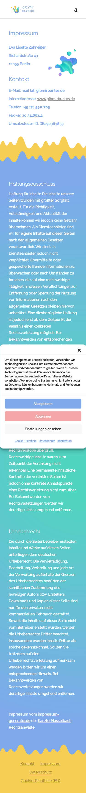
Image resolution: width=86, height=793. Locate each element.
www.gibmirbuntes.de (56, 99)
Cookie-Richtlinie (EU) (40, 780)
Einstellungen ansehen (43, 429)
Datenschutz (47, 441)
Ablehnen (43, 416)
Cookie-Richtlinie (25, 441)
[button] (79, 350)
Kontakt (27, 763)
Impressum (64, 441)
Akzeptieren (43, 404)
